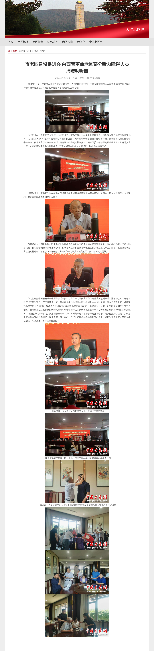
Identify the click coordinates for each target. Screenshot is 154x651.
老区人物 (67, 41)
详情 (42, 51)
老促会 (81, 41)
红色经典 (52, 41)
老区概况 (23, 41)
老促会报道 (32, 51)
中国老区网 (95, 41)
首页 (10, 41)
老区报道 (38, 41)
